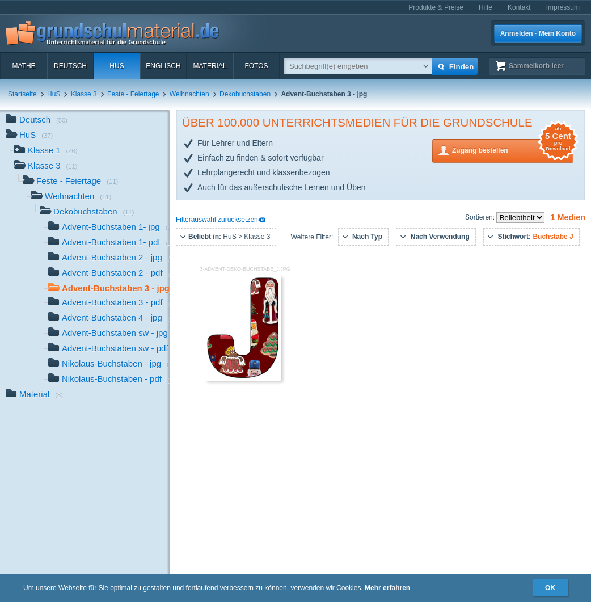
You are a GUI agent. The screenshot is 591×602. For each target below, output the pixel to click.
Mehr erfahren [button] (387, 588)
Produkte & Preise (435, 7)
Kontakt (519, 7)
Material (209, 66)
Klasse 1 (46, 151)
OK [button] (550, 588)
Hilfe (485, 7)
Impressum (563, 7)
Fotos (256, 66)
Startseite (22, 94)
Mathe (23, 66)
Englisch (163, 66)
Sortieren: (480, 217)
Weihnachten (189, 94)
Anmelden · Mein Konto (538, 33)
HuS (116, 66)
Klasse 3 (84, 94)
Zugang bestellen (512, 149)
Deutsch (70, 66)
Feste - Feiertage (133, 94)
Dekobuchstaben (245, 94)
